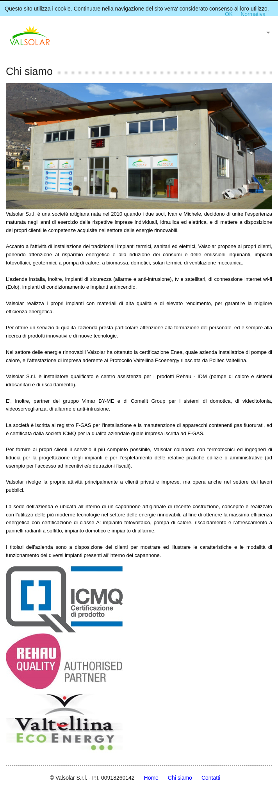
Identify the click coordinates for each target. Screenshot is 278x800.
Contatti (210, 778)
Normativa (253, 14)
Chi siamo (180, 778)
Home (151, 778)
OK (229, 14)
